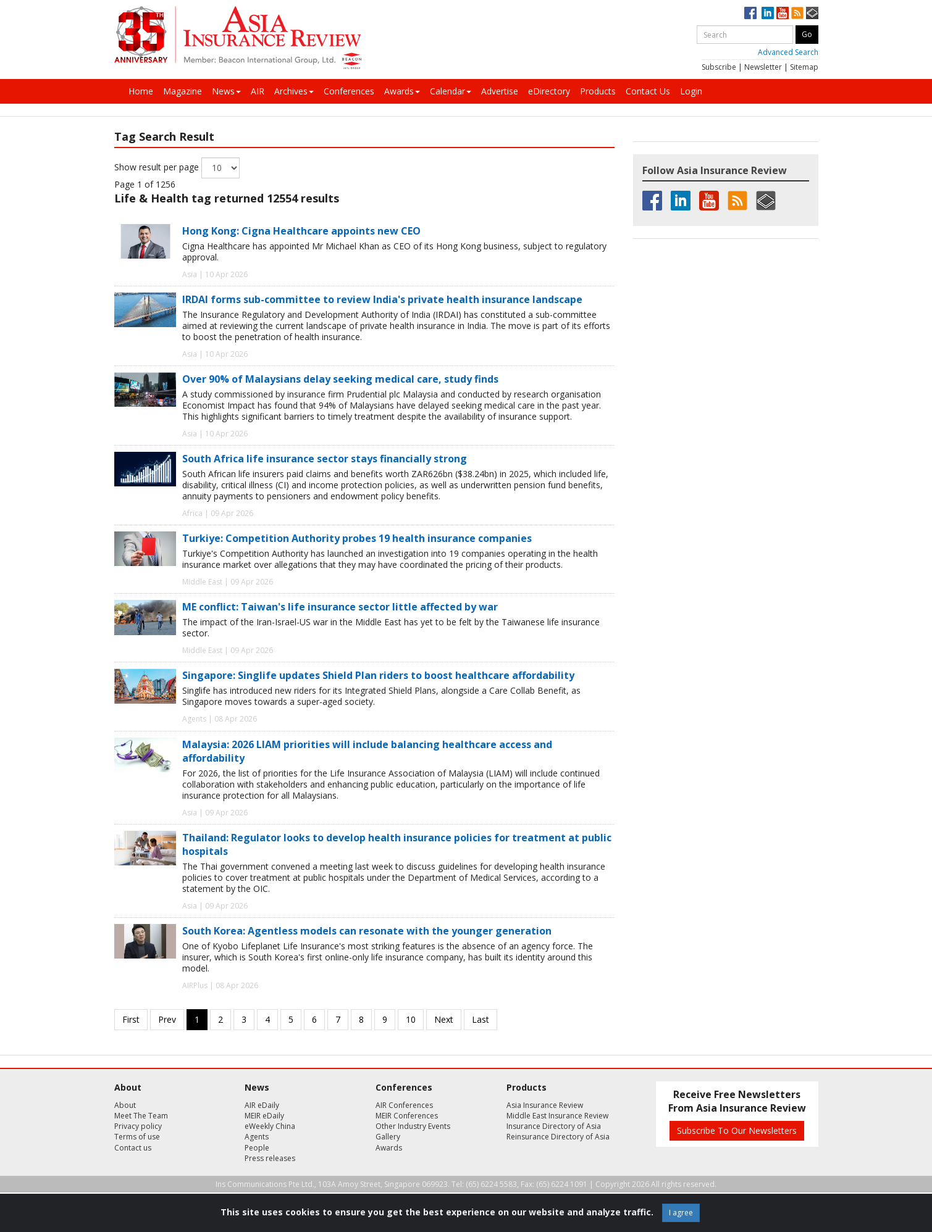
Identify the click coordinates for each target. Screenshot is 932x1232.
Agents (257, 1136)
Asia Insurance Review (544, 1105)
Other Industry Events (413, 1126)
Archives (294, 91)
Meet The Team (141, 1115)
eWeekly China (270, 1126)
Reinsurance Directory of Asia (558, 1136)
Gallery (388, 1136)
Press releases (270, 1158)
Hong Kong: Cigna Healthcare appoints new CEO (301, 231)
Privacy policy (138, 1126)
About (125, 1105)
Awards (402, 91)
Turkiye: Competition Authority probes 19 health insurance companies (357, 538)
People (257, 1148)
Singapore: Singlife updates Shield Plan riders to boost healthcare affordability (378, 675)
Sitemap (804, 67)
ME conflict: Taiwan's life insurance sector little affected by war (340, 607)
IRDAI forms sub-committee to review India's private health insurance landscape (382, 299)
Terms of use (137, 1136)
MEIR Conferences (407, 1115)
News (226, 91)
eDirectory (549, 91)
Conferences (349, 91)
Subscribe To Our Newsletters (737, 1130)
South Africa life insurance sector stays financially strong (324, 458)
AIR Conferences (404, 1105)
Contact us (132, 1148)
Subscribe (719, 67)
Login (691, 91)
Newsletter (763, 67)
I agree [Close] (681, 1212)
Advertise (499, 91)
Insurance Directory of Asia (553, 1126)
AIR (257, 91)
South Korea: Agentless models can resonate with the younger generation (367, 931)
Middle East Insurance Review (557, 1115)
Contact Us (648, 91)
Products (598, 91)
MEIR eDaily (264, 1115)
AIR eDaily (262, 1105)
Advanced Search (788, 52)
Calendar (450, 91)
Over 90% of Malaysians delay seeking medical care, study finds (340, 379)
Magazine (182, 91)
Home (140, 91)
